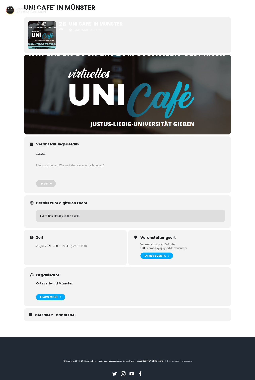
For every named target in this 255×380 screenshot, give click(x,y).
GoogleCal (66, 315)
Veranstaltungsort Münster (158, 244)
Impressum (187, 360)
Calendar (44, 315)
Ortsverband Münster (54, 283)
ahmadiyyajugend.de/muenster (166, 248)
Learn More (50, 297)
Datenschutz (173, 360)
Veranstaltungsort (158, 237)
